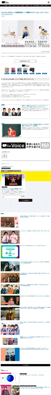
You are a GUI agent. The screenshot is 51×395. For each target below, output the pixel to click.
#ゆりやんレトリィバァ (5, 163)
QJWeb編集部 (47, 51)
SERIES (22, 5)
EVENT (46, 5)
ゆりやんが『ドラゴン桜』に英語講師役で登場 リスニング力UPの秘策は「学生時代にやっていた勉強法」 (35, 125)
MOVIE (14, 5)
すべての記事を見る (25, 200)
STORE (42, 5)
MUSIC (10, 5)
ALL (31, 5)
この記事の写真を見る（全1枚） (24, 61)
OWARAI (5, 5)
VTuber (18, 5)
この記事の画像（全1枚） (5, 151)
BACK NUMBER (36, 5)
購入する (7, 73)
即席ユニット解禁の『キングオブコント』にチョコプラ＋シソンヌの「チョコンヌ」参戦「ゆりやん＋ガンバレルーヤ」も (35, 106)
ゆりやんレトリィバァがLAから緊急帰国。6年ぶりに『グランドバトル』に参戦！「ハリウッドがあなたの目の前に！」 (12, 189)
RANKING (27, 5)
